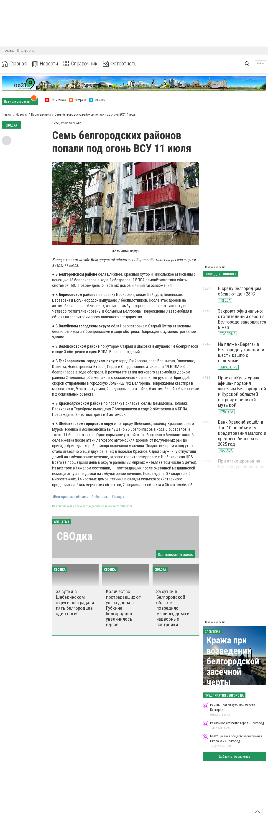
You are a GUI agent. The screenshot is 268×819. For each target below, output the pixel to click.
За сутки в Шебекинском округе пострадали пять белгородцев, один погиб (75, 602)
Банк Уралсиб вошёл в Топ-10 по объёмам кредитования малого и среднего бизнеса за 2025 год (242, 433)
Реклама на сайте (215, 267)
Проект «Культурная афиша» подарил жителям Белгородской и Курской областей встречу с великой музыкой (242, 391)
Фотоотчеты (120, 64)
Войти (260, 63)
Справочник (80, 64)
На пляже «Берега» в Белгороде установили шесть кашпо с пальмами (241, 352)
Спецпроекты (25, 50)
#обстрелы (100, 497)
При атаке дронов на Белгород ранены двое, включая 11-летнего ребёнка (241, 469)
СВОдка (74, 536)
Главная (14, 64)
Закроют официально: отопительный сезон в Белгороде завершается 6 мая (242, 319)
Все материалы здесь (175, 554)
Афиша (10, 50)
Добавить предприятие (234, 756)
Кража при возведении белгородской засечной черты (233, 661)
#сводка (118, 497)
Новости (45, 64)
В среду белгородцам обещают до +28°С (239, 291)
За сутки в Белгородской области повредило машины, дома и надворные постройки (172, 608)
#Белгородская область (70, 497)
